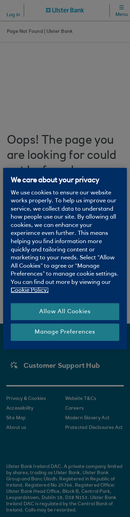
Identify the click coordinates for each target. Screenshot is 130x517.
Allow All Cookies (64, 312)
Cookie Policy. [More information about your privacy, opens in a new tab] (30, 290)
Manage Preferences (65, 332)
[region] (65, 258)
